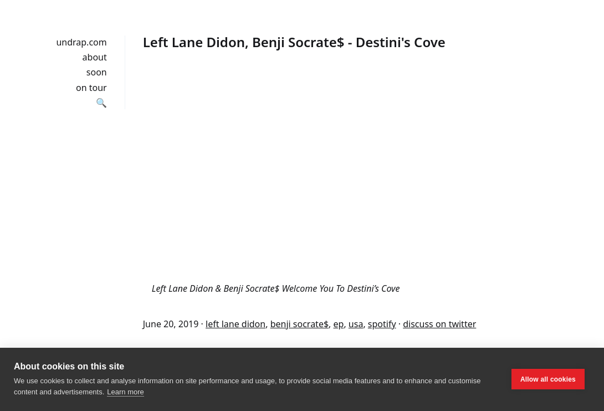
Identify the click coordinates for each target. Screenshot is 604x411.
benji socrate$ (299, 324)
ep (339, 324)
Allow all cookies (548, 379)
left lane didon (235, 324)
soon (96, 72)
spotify (382, 324)
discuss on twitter (439, 324)
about (95, 57)
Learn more (125, 392)
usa (356, 324)
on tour (91, 88)
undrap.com (81, 42)
